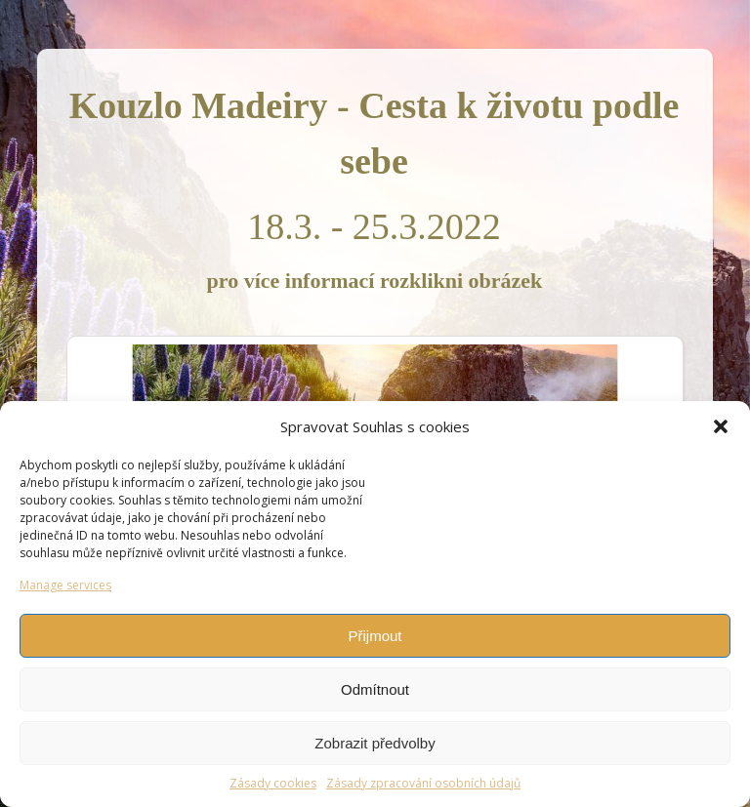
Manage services (65, 585)
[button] (720, 426)
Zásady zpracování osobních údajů (423, 783)
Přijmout (374, 635)
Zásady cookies (272, 783)
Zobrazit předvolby (374, 743)
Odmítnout (375, 689)
